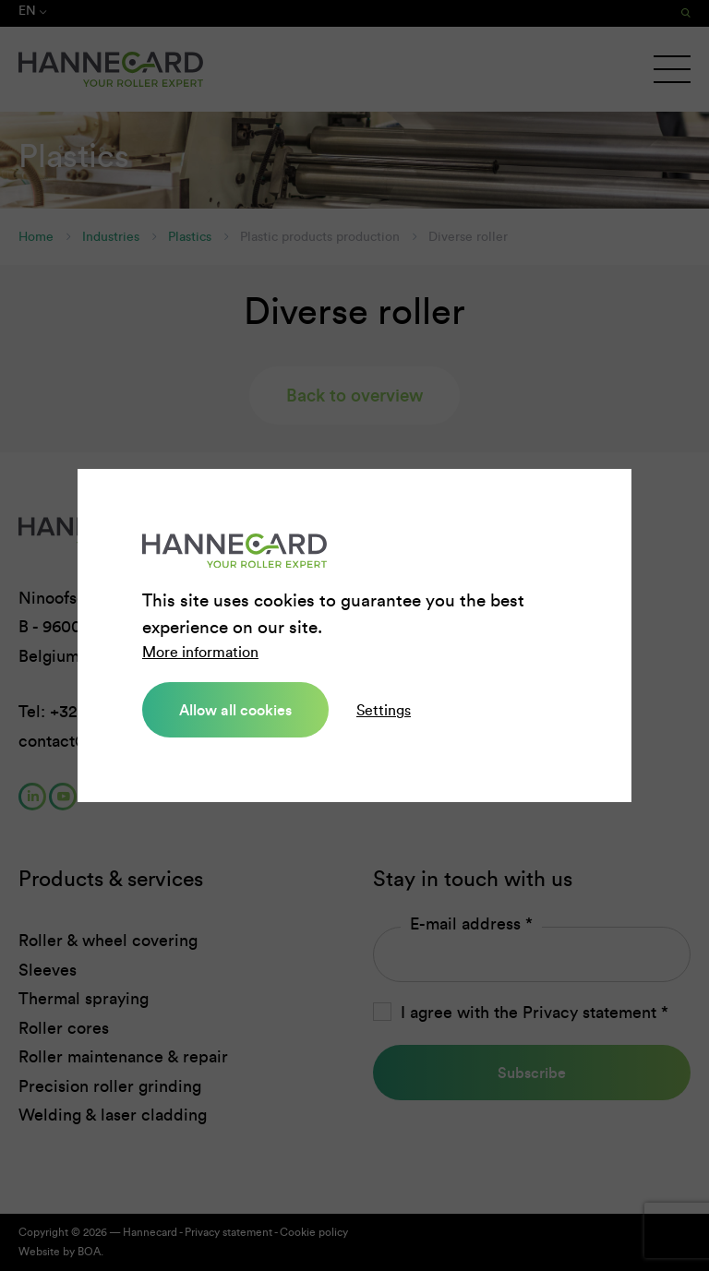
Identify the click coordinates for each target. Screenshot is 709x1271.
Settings (383, 710)
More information (200, 652)
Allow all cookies (235, 710)
